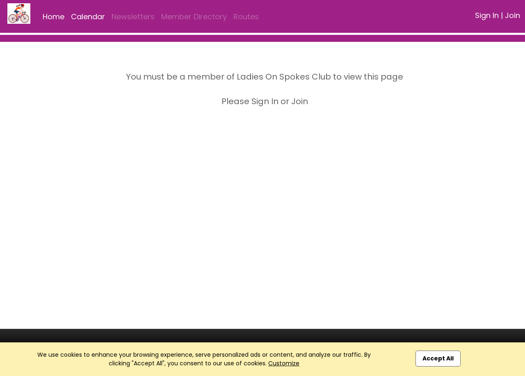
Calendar (88, 16)
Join (512, 15)
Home (53, 16)
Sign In (487, 15)
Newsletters (133, 16)
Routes (246, 16)
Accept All (438, 358)
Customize (283, 363)
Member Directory (194, 16)
